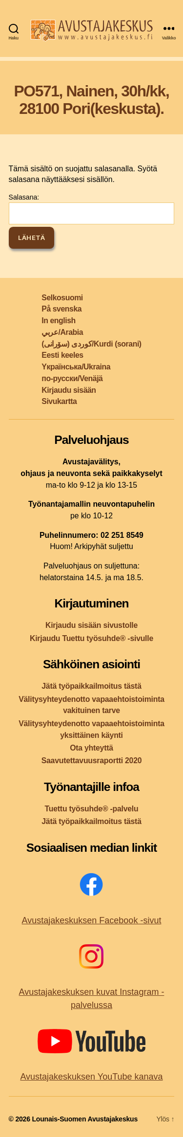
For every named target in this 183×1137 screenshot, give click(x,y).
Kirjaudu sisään (68, 390)
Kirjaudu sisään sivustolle (91, 625)
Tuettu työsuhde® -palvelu (92, 809)
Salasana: (92, 208)
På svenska (61, 309)
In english (58, 320)
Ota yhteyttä (91, 748)
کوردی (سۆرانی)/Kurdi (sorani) (91, 344)
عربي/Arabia (62, 332)
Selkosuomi (61, 297)
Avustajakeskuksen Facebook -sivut (92, 920)
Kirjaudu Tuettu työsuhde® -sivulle (91, 638)
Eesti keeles (62, 355)
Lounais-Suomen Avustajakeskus (85, 1119)
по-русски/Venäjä (71, 378)
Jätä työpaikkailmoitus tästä (91, 686)
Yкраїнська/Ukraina (75, 367)
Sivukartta (59, 401)
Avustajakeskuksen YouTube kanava (91, 1077)
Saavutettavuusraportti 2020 (91, 760)
